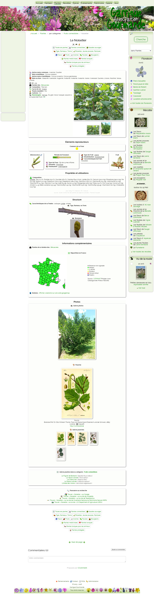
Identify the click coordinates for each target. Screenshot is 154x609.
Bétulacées (45, 85)
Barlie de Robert (139, 87)
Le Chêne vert (72, 479)
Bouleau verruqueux (137, 148)
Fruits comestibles (90, 472)
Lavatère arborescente (142, 99)
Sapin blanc (140, 142)
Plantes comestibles (78, 47)
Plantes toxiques (86, 59)
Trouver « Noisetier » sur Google (78, 494)
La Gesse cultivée (70, 481)
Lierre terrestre (142, 245)
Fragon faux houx (143, 175)
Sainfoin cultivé (139, 90)
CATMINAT (97, 279)
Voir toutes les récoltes (142, 252)
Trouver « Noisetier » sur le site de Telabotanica (78, 498)
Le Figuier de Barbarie (69, 476)
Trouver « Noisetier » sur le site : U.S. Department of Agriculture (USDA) (78, 502)
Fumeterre (140, 248)
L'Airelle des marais (68, 483)
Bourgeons (95, 55)
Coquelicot (140, 236)
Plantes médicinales (71, 59)
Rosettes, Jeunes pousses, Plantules (88, 51)
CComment (82, 568)
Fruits (67, 55)
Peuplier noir (141, 180)
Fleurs (60, 55)
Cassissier (137, 96)
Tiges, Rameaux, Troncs (64, 51)
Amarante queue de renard (142, 169)
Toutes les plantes (61, 47)
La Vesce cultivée (72, 478)
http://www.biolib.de (77, 426)
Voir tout (141, 288)
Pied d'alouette (139, 81)
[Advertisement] (12, 72)
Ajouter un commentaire (118, 549)
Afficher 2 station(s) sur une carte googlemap (54, 293)
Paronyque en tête (140, 84)
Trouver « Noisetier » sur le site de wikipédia (78, 496)
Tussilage (137, 93)
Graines (75, 55)
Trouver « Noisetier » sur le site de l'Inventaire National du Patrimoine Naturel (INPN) (78, 500)
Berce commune (141, 216)
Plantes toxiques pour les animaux (78, 62)
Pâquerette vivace (143, 133)
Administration (93, 581)
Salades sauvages (95, 47)
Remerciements (63, 581)
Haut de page (76, 542)
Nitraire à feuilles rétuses (142, 225)
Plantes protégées (78, 66)
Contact (75, 581)
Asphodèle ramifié (141, 284)
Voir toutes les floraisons (142, 103)
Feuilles (84, 55)
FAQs (83, 581)
